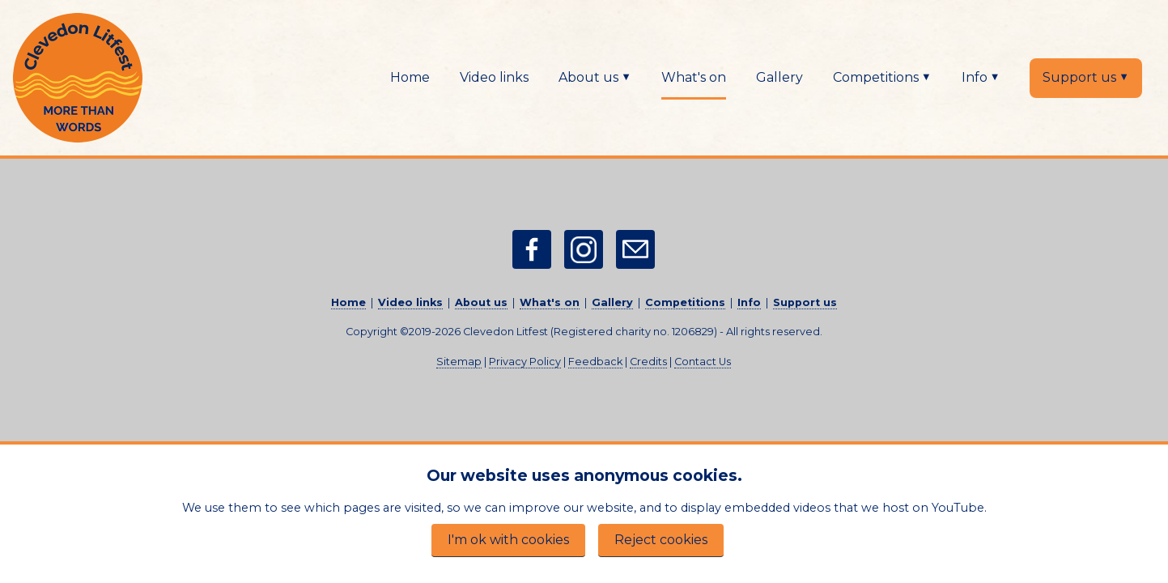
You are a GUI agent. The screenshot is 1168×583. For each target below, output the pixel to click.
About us (595, 77)
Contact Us (702, 361)
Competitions (882, 77)
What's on (693, 77)
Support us (1086, 77)
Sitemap (459, 361)
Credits (648, 361)
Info (981, 77)
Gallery (779, 77)
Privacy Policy (525, 361)
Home (410, 77)
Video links (494, 77)
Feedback (595, 361)
